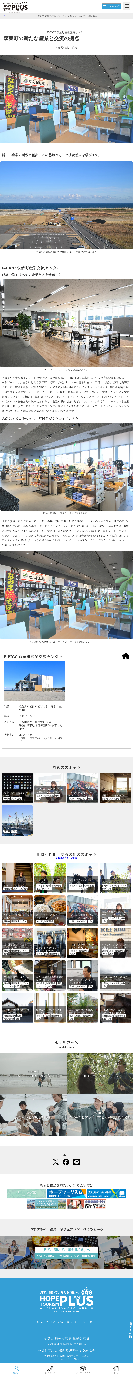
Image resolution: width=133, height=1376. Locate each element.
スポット (76, 1321)
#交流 (74, 47)
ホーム (39, 1321)
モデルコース (90, 1321)
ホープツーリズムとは (57, 1321)
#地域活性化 (62, 47)
